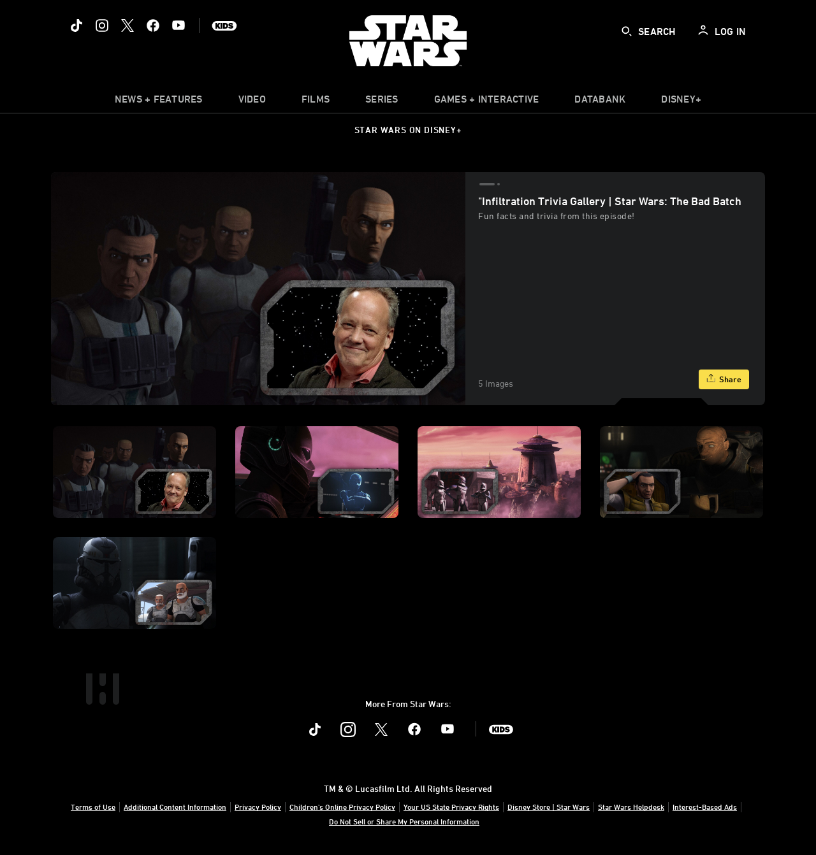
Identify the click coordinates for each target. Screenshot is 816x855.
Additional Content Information (175, 806)
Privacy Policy (258, 806)
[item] (159, 102)
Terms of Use (93, 806)
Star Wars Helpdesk (631, 806)
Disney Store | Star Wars (548, 806)
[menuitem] (252, 102)
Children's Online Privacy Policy (342, 806)
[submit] (626, 31)
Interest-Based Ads (705, 806)
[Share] (724, 379)
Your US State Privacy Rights (451, 806)
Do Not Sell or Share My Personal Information (404, 821)
